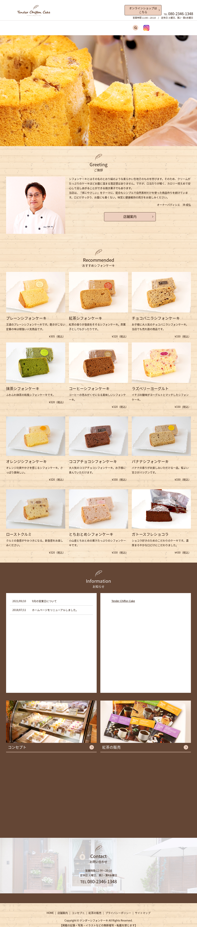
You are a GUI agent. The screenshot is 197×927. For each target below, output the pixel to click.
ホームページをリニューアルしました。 (55, 607)
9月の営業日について (44, 598)
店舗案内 (76, 26)
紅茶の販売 (110, 26)
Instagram (136, 26)
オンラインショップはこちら (143, 10)
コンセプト (92, 26)
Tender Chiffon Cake (123, 597)
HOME (61, 26)
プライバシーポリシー (118, 910)
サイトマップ (142, 910)
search (125, 26)
